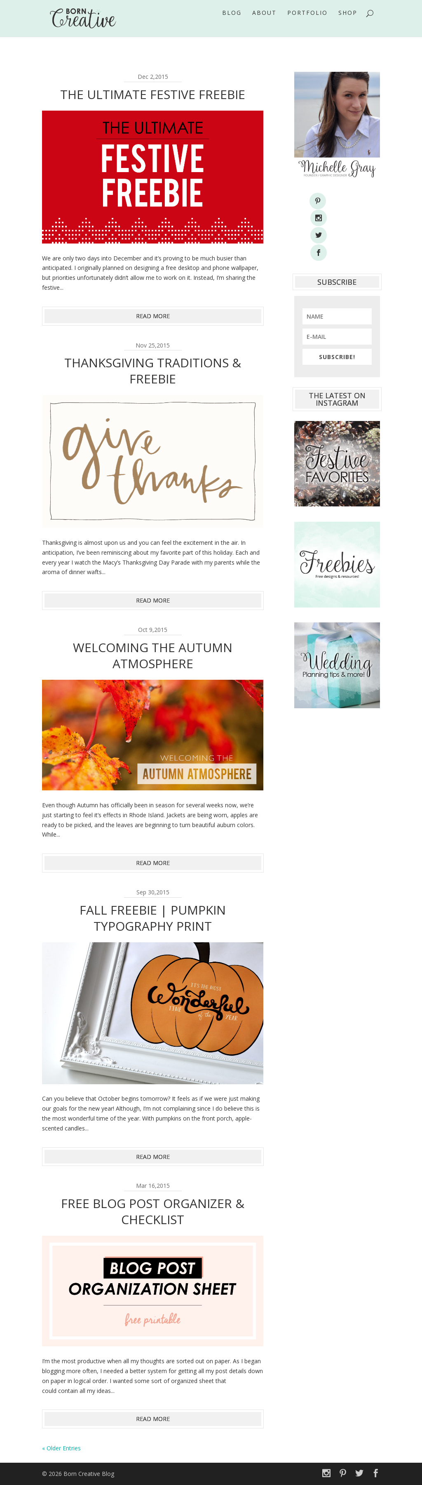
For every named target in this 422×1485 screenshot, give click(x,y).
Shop (347, 24)
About (264, 24)
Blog (231, 24)
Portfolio (307, 24)
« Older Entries (61, 1448)
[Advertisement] (337, 796)
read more (153, 316)
